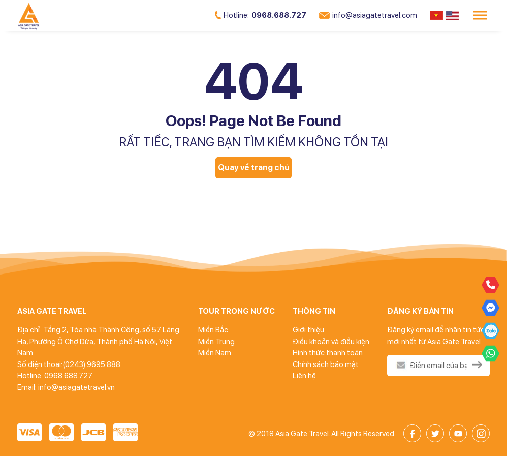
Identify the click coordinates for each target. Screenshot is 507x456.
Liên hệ (304, 375)
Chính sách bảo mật (326, 364)
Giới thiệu (308, 330)
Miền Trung (216, 341)
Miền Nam (214, 352)
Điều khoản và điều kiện (331, 341)
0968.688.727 (260, 15)
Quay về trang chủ (254, 167)
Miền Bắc (213, 330)
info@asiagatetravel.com (368, 15)
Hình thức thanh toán (328, 352)
